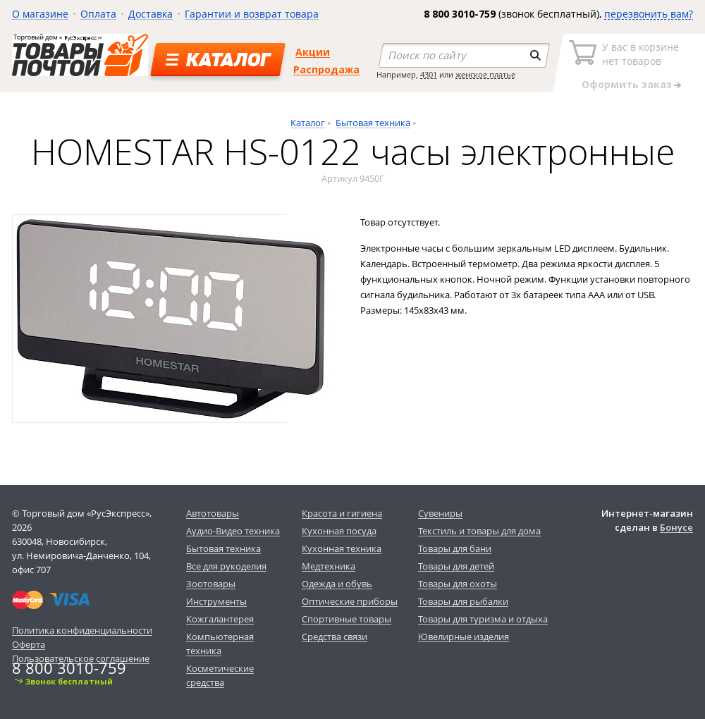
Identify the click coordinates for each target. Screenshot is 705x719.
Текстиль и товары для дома (479, 530)
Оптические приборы (350, 601)
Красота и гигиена (342, 513)
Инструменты (216, 601)
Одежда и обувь (337, 583)
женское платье (485, 74)
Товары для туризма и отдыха (483, 619)
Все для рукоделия (226, 566)
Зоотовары (210, 583)
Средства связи (334, 636)
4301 (428, 74)
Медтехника (328, 566)
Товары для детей (456, 566)
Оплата (98, 13)
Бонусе (676, 527)
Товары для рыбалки (463, 601)
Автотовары (212, 513)
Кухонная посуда (339, 530)
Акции (312, 52)
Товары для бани (454, 548)
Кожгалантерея (220, 619)
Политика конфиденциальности (82, 630)
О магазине (40, 13)
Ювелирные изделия (463, 636)
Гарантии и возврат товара (252, 13)
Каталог (307, 122)
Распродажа (326, 69)
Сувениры (440, 513)
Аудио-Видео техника (233, 530)
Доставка (150, 13)
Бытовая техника (373, 122)
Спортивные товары (346, 619)
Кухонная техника (341, 548)
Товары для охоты (457, 583)
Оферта (28, 644)
